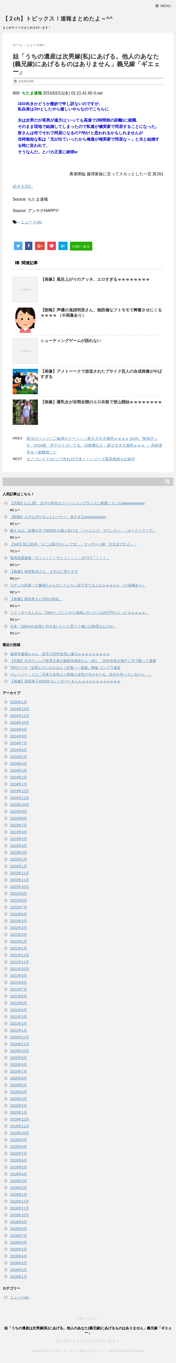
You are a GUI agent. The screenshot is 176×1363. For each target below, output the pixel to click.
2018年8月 (18, 1229)
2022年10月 (19, 887)
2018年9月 (18, 1222)
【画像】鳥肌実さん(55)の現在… (36, 599)
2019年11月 (19, 1126)
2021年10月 (19, 969)
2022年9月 (18, 894)
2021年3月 (18, 1017)
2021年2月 (18, 1023)
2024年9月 (18, 729)
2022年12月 (19, 873)
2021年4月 (18, 1010)
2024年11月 (19, 716)
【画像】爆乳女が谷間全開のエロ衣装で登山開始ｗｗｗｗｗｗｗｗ (101, 402)
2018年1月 (18, 1277)
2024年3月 (18, 770)
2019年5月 (18, 1167)
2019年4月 (18, 1174)
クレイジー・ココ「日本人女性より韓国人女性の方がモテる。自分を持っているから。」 (81, 674)
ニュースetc (31, 222)
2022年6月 (18, 914)
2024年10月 (19, 723)
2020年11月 (19, 1044)
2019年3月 (18, 1181)
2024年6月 (18, 750)
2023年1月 (18, 866)
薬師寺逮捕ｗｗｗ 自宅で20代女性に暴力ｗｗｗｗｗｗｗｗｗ (60, 654)
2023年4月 (18, 846)
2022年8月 (18, 900)
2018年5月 (18, 1249)
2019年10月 (19, 1133)
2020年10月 (19, 1051)
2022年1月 (18, 948)
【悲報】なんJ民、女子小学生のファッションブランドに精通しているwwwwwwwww (77, 503)
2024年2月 (18, 777)
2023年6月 (18, 832)
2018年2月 (18, 1270)
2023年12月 (19, 791)
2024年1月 (18, 784)
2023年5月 (18, 839)
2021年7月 (18, 989)
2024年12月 (19, 709)
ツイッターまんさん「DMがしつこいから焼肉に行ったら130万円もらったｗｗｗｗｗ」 (79, 613)
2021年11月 (19, 962)
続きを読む (23, 186)
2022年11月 (19, 880)
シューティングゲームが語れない (70, 340)
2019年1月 (18, 1194)
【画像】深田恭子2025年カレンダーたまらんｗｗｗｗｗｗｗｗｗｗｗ (65, 681)
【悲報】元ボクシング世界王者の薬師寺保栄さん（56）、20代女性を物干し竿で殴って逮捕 (83, 661)
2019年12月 (19, 1119)
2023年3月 (18, 852)
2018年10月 (19, 1215)
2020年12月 (19, 1037)
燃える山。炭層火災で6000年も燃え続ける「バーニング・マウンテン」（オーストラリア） (83, 530)
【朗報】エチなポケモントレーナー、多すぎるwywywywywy (58, 517)
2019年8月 (18, 1147)
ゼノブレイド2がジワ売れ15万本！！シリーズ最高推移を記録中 (81, 459)
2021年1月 (18, 1030)
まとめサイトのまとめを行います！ (88, 1341)
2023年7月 (18, 825)
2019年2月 (18, 1188)
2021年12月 (19, 955)
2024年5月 (18, 757)
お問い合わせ (86, 1318)
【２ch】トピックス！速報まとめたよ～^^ (58, 18)
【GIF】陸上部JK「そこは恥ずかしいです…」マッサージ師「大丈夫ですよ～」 (73, 544)
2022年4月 (18, 928)
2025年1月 (18, 702)
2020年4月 (18, 1092)
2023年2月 (18, 859)
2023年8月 (18, 818)
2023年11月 (19, 798)
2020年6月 (18, 1078)
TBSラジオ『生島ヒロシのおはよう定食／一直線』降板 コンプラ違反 (65, 668)
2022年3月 (18, 935)
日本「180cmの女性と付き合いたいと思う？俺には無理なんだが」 (63, 626)
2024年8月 (18, 736)
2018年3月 (18, 1263)
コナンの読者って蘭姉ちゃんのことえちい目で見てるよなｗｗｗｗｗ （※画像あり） (78, 585)
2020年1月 (18, 1112)
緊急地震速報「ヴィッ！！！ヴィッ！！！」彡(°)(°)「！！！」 (60, 558)
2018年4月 (18, 1256)
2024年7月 (18, 743)
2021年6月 (18, 996)
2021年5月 (18, 1003)
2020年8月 (18, 1065)
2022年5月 (18, 921)
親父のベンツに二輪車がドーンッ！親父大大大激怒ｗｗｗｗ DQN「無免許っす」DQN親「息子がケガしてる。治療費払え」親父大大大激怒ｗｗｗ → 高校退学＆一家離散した (94, 445)
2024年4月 (18, 764)
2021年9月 (18, 976)
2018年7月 (18, 1236)
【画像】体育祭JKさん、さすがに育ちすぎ (44, 572)
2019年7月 (18, 1153)
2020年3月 (18, 1099)
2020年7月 (18, 1071)
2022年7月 (18, 907)
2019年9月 (18, 1140)
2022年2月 (18, 941)
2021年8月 (18, 982)
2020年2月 (18, 1106)
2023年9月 (18, 811)
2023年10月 (19, 805)
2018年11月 (19, 1208)
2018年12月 (19, 1201)
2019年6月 (18, 1160)
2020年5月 (18, 1085)
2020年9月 (18, 1058)
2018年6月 (18, 1242)
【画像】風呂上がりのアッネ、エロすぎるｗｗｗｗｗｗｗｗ (95, 279)
